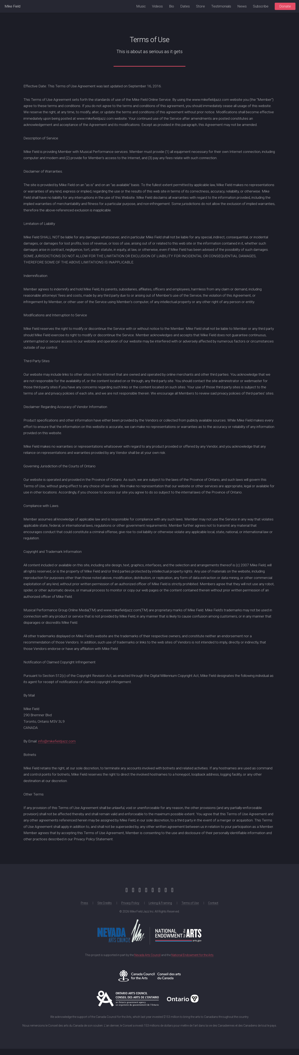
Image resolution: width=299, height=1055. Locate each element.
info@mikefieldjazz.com (57, 741)
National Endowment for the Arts (192, 955)
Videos (157, 6)
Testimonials (221, 6)
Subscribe (260, 6)
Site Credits (104, 903)
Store (200, 6)
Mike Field (12, 6)
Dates (185, 6)
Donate (285, 6)
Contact (213, 903)
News (242, 6)
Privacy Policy (130, 903)
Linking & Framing (160, 903)
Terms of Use (190, 903)
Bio (171, 6)
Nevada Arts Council (147, 955)
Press (84, 903)
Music (141, 6)
